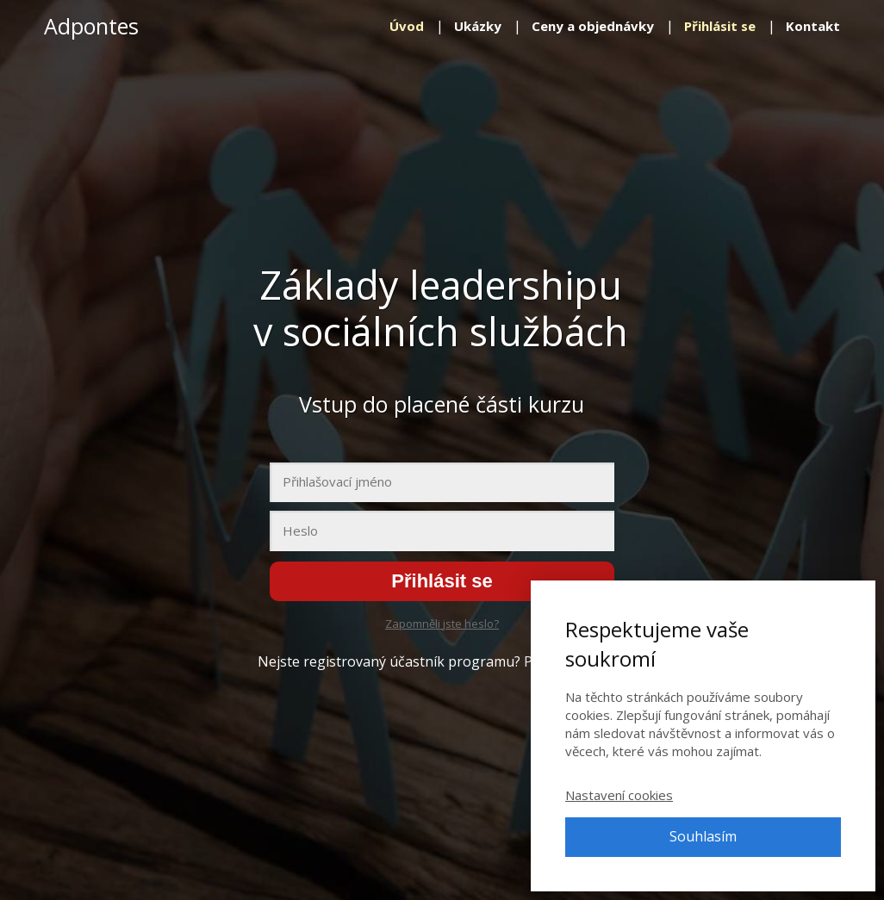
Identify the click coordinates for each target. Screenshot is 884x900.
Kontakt (813, 25)
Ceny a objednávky (593, 25)
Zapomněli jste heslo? (442, 623)
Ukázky (477, 25)
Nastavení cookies (619, 795)
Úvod (406, 25)
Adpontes (91, 26)
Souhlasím (703, 836)
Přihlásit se (720, 25)
